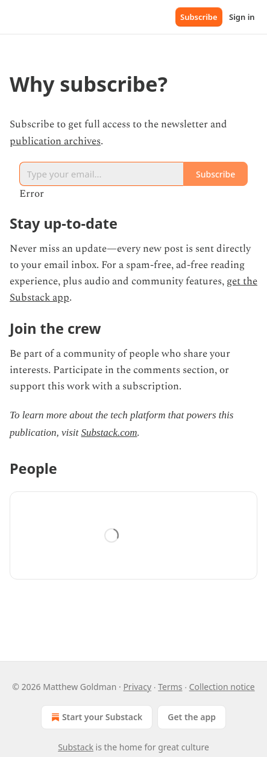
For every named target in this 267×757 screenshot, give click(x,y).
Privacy (137, 686)
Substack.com (109, 432)
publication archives (55, 141)
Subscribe (199, 16)
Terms (170, 686)
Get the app (192, 717)
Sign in (242, 16)
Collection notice (222, 686)
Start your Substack (95, 717)
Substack (75, 747)
